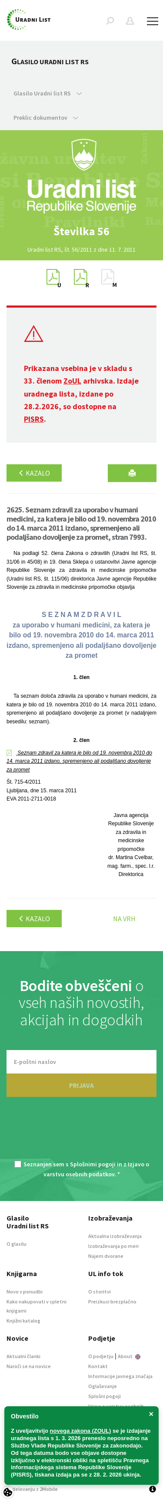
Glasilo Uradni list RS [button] (47, 93)
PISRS (34, 419)
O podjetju (100, 1356)
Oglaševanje (102, 1386)
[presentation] (82, 1134)
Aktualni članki (23, 1356)
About (129, 1356)
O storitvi (99, 1291)
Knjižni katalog (23, 1320)
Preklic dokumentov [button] (45, 117)
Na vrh (124, 918)
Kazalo (34, 473)
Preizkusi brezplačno (112, 1301)
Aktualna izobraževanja (115, 1236)
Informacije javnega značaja (120, 1376)
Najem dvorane (105, 1256)
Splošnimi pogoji (93, 1164)
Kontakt (98, 1366)
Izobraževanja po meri (113, 1246)
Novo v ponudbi (25, 1291)
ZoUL (72, 381)
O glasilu (17, 1244)
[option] (82, 231)
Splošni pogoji (104, 1396)
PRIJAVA (81, 1085)
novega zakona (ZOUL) (80, 1431)
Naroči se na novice (29, 1366)
